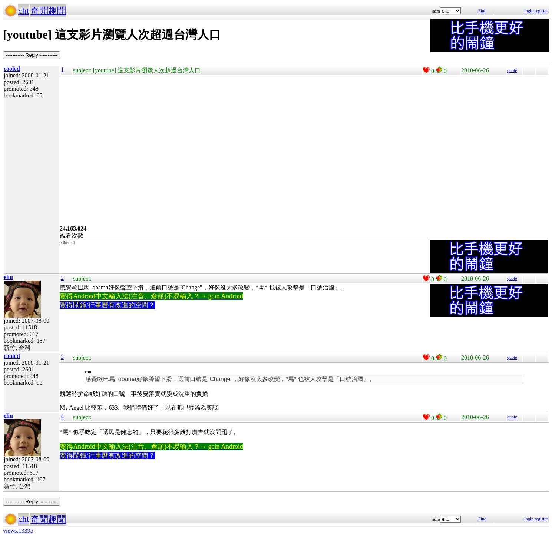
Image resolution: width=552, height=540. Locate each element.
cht (23, 11)
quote (512, 70)
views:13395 (18, 530)
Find (482, 10)
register (541, 10)
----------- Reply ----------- (31, 55)
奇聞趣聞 (48, 11)
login (528, 10)
